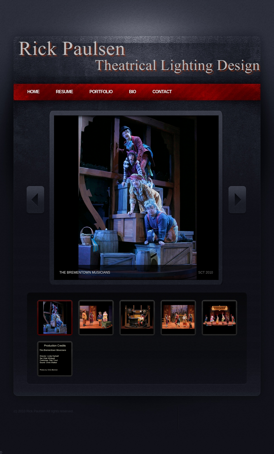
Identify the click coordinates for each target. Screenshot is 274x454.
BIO (132, 91)
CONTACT (162, 91)
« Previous (35, 200)
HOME (33, 91)
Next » (237, 200)
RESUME (64, 91)
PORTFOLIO (100, 91)
